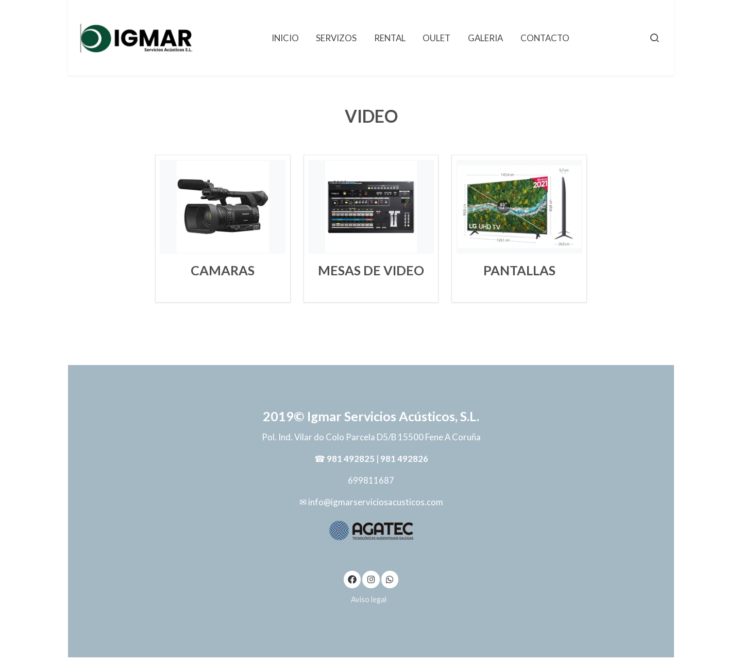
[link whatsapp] (390, 578)
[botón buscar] (654, 37)
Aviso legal (368, 599)
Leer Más (222, 287)
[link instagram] (371, 578)
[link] (137, 37)
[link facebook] (352, 578)
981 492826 (404, 458)
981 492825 (351, 458)
